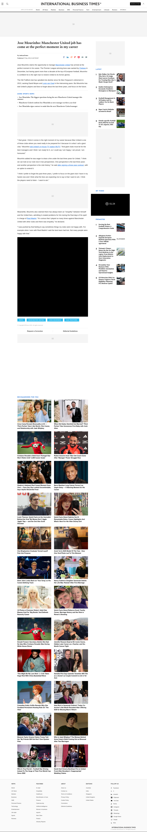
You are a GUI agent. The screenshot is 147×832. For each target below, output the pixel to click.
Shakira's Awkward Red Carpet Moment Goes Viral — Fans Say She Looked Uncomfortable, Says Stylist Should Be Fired (34, 487)
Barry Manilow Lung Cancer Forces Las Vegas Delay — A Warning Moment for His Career (69, 487)
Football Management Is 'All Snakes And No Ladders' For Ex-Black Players (107, 101)
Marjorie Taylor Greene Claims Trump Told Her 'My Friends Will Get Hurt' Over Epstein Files (33, 739)
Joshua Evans (23, 55)
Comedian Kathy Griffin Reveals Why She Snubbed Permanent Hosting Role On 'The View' (33, 708)
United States (90, 800)
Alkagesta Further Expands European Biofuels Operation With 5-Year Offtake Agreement (107, 239)
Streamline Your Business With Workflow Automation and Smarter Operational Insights (106, 269)
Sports (13, 815)
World (38, 10)
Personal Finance (78, 10)
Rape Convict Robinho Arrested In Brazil (106, 110)
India (87, 791)
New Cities (39, 815)
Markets (53, 10)
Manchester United (63, 65)
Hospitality (39, 791)
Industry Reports (41, 821)
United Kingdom (90, 797)
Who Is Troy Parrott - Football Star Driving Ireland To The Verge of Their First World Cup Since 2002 (34, 771)
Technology (14, 806)
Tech (87, 10)
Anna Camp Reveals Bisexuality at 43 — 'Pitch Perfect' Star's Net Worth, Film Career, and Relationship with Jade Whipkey (33, 426)
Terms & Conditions (66, 794)
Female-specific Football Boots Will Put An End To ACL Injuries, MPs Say (107, 123)
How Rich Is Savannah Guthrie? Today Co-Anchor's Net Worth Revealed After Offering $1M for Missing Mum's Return (70, 708)
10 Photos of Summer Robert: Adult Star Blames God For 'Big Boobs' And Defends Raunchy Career (32, 612)
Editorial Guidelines (70, 331)
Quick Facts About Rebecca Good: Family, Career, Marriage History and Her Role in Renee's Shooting (69, 612)
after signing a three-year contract (71, 165)
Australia (88, 788)
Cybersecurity (40, 803)
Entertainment (96, 10)
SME (68, 10)
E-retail (38, 788)
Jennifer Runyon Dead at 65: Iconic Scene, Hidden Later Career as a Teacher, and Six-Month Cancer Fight (69, 644)
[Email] (82, 57)
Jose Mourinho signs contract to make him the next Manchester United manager (48, 106)
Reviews (114, 10)
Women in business (41, 809)
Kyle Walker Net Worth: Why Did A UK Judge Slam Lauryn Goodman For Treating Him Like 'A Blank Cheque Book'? (107, 78)
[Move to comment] (86, 57)
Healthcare (39, 794)
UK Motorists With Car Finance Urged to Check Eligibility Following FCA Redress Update (107, 280)
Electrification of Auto (42, 797)
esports (38, 812)
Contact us (64, 791)
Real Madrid (31, 218)
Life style (13, 812)
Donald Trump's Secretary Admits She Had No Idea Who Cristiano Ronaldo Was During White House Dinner (33, 644)
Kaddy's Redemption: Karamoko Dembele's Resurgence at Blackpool (107, 89)
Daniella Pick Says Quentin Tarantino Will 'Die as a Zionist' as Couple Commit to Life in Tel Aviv (71, 676)
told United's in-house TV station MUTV (45, 147)
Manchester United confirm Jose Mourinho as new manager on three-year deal (47, 103)
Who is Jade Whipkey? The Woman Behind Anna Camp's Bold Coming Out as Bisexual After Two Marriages (70, 739)
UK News (45, 10)
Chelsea (82, 68)
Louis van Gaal (48, 83)
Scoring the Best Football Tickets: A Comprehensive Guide (106, 226)
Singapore (89, 794)
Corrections (64, 803)
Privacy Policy (65, 797)
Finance (38, 800)
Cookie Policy (65, 800)
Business (61, 10)
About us (63, 788)
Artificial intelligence (41, 806)
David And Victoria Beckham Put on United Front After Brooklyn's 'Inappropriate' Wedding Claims (70, 771)
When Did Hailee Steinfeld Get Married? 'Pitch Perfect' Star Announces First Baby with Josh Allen (71, 426)
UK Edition (123, 10)
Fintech (38, 818)
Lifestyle (106, 10)
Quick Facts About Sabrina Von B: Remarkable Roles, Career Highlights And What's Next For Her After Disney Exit (69, 519)
